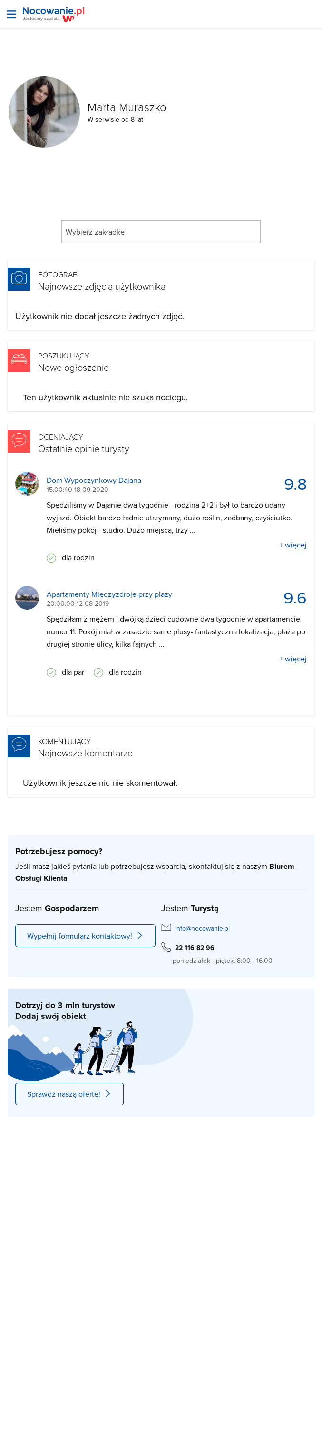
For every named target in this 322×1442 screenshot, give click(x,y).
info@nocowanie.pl (202, 928)
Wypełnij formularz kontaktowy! (85, 936)
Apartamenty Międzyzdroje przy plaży (109, 594)
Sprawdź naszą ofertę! (69, 1094)
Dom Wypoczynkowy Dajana (94, 480)
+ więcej (293, 544)
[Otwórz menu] (11, 14)
